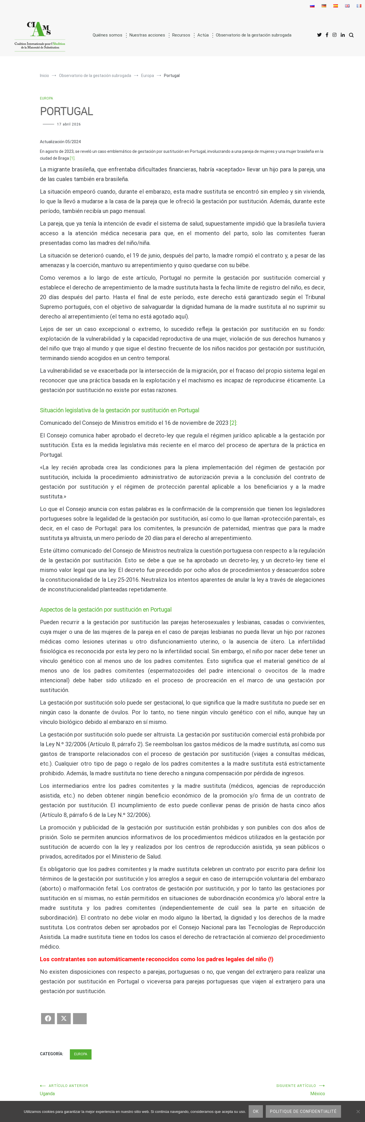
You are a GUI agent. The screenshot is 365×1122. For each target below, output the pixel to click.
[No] (358, 1111)
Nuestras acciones (147, 35)
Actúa (203, 35)
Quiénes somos (107, 35)
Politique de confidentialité (303, 1111)
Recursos (181, 35)
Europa (46, 98)
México (253, 1090)
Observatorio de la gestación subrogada (253, 35)
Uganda (111, 1090)
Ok (256, 1111)
